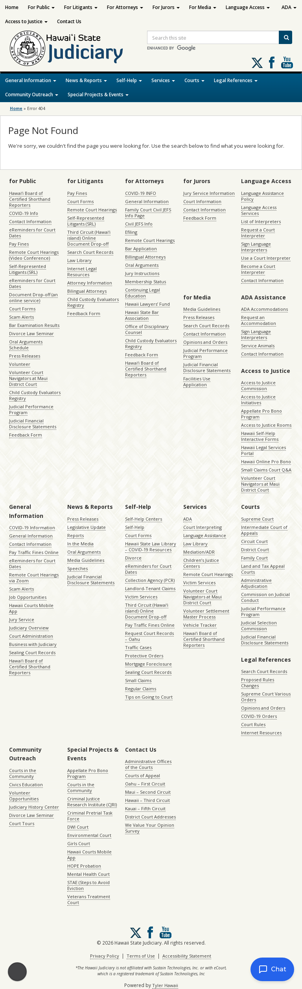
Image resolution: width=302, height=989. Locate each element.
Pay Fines (19, 244)
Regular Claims (140, 689)
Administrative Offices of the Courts (148, 764)
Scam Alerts (21, 317)
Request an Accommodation (258, 320)
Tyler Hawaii (165, 985)
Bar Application (141, 248)
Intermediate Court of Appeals (264, 530)
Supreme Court (257, 519)
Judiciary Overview (29, 628)
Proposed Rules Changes (257, 682)
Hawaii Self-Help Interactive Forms (259, 436)
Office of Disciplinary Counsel (147, 329)
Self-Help (129, 80)
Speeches (77, 568)
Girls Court (78, 843)
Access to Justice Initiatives (258, 400)
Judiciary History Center (34, 807)
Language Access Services (258, 210)
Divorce (133, 558)
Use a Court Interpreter (266, 258)
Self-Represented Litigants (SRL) (27, 269)
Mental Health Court (88, 874)
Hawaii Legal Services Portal (263, 450)
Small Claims (138, 680)
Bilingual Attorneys (87, 291)
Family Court (254, 558)
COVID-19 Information (32, 527)
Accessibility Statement (186, 956)
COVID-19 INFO (140, 193)
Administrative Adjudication (256, 583)
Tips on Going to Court (149, 697)
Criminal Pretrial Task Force (89, 816)
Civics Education (26, 784)
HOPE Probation (84, 866)
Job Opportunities (27, 597)
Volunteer (19, 364)
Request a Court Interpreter (258, 233)
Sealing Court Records (32, 652)
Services (163, 80)
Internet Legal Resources (82, 271)
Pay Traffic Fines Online (34, 552)
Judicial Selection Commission (259, 625)
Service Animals (257, 346)
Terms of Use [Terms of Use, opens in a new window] (141, 956)
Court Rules (253, 724)
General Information (30, 80)
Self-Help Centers (143, 519)
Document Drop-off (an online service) (33, 297)
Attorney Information (89, 283)
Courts (194, 80)
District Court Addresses (150, 817)
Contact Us (69, 21)
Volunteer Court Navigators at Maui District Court (28, 378)
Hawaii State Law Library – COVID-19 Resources (150, 546)
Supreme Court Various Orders (266, 697)
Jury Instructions (142, 273)
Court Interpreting (202, 527)
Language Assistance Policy (262, 196)
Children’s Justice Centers (201, 563)
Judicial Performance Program (31, 409)
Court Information (202, 201)
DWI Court (77, 827)
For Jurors (166, 7)
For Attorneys (125, 7)
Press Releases (24, 356)
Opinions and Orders (205, 342)
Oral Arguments (141, 265)
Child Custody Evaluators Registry (35, 395)
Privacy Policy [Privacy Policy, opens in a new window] (104, 956)
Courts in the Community (22, 773)
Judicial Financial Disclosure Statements (32, 423)
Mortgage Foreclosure (148, 664)
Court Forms (22, 309)
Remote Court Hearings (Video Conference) (34, 255)
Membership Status (145, 281)
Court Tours (21, 823)
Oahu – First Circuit (145, 784)
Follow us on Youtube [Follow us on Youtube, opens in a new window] (287, 62)
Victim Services (141, 597)
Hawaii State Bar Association (142, 315)
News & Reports (86, 80)
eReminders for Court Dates (32, 233)
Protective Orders (144, 656)
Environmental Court (89, 835)
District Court (255, 549)
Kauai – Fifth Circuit (145, 808)
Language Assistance (204, 535)
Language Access (248, 7)
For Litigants (81, 7)
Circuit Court (254, 541)
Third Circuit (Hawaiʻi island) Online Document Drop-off (88, 238)
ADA (289, 7)
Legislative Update (86, 527)
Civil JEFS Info (139, 224)
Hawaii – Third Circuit (147, 800)
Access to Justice (26, 21)
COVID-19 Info (23, 213)
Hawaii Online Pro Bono (266, 461)
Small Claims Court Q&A (266, 470)
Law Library (79, 260)
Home (11, 7)
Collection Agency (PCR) (150, 580)
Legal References (236, 80)
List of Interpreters (261, 221)
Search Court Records (90, 252)
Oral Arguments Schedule (25, 344)
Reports (75, 535)
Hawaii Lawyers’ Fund (147, 304)
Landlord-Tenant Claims (150, 588)
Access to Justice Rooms (266, 425)
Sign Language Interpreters (256, 247)
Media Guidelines (201, 309)
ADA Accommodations (264, 309)
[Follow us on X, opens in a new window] (257, 63)
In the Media (80, 544)
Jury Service (21, 619)
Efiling (131, 232)
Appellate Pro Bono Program (261, 414)
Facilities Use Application (196, 381)
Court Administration (31, 636)
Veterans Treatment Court (88, 899)
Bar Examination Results (34, 325)
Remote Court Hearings (92, 210)
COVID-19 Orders (259, 716)
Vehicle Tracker (200, 625)
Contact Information (30, 221)
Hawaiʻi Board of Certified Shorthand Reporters (29, 199)
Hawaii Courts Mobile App (31, 608)
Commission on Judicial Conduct (265, 597)
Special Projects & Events (98, 94)
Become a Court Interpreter (258, 269)
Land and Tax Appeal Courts (263, 569)
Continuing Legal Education (142, 293)
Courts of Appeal (142, 775)
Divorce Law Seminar (31, 333)
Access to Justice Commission (258, 385)
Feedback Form (25, 435)
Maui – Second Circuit (148, 792)
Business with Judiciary (33, 644)
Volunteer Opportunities (24, 796)
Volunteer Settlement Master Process (206, 614)
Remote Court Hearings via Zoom (34, 577)
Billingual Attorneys (145, 257)
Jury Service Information (209, 193)
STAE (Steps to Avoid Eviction (88, 885)
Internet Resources (261, 733)
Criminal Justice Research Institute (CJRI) (92, 801)
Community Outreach (31, 94)
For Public (41, 7)
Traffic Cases (138, 647)
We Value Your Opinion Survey (149, 828)
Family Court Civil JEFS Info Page (148, 212)
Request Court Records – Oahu (149, 636)
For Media (202, 7)
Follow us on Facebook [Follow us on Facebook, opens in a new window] (272, 62)
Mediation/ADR (199, 552)
